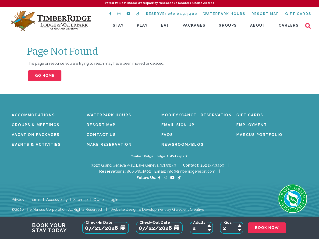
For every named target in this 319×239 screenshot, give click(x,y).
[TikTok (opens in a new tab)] (138, 14)
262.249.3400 (212, 165)
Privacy (18, 199)
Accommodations (33, 115)
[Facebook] (159, 177)
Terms (35, 199)
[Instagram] (165, 177)
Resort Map (265, 14)
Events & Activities (36, 144)
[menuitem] (118, 25)
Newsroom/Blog (182, 144)
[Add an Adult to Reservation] (209, 225)
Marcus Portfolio (259, 134)
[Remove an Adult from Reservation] (209, 230)
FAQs (167, 134)
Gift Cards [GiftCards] (298, 14)
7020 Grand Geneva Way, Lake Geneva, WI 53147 (133, 165)
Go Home (44, 75)
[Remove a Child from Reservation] (239, 230)
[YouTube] (172, 177)
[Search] (309, 25)
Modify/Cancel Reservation (196, 115)
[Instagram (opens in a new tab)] (119, 14)
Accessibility (57, 199)
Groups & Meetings (36, 125)
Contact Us (101, 134)
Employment (251, 125)
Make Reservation (109, 144)
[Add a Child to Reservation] (239, 225)
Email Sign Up (178, 125)
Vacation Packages (36, 134)
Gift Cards (249, 115)
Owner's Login (105, 199)
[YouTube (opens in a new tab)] (128, 14)
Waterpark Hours (224, 14)
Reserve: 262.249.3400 (171, 14)
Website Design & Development (138, 209)
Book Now (267, 227)
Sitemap (80, 199)
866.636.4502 (139, 171)
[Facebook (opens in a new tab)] (110, 14)
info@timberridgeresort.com (191, 171)
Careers (288, 25)
